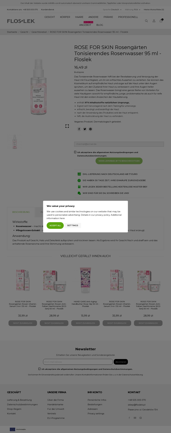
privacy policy (102, 215)
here (62, 218)
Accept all (55, 225)
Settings (72, 225)
